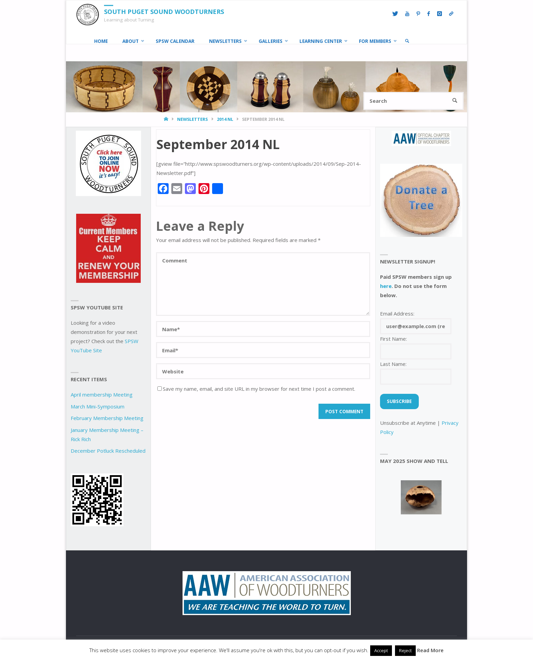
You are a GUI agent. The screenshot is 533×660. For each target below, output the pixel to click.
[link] (407, 41)
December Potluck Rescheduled (108, 450)
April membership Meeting (102, 394)
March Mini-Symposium (97, 406)
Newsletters (192, 119)
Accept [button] (381, 650)
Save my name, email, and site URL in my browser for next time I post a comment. (256, 388)
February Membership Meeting (107, 418)
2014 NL (225, 119)
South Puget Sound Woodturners (164, 11)
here (386, 286)
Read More (430, 650)
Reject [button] (405, 650)
